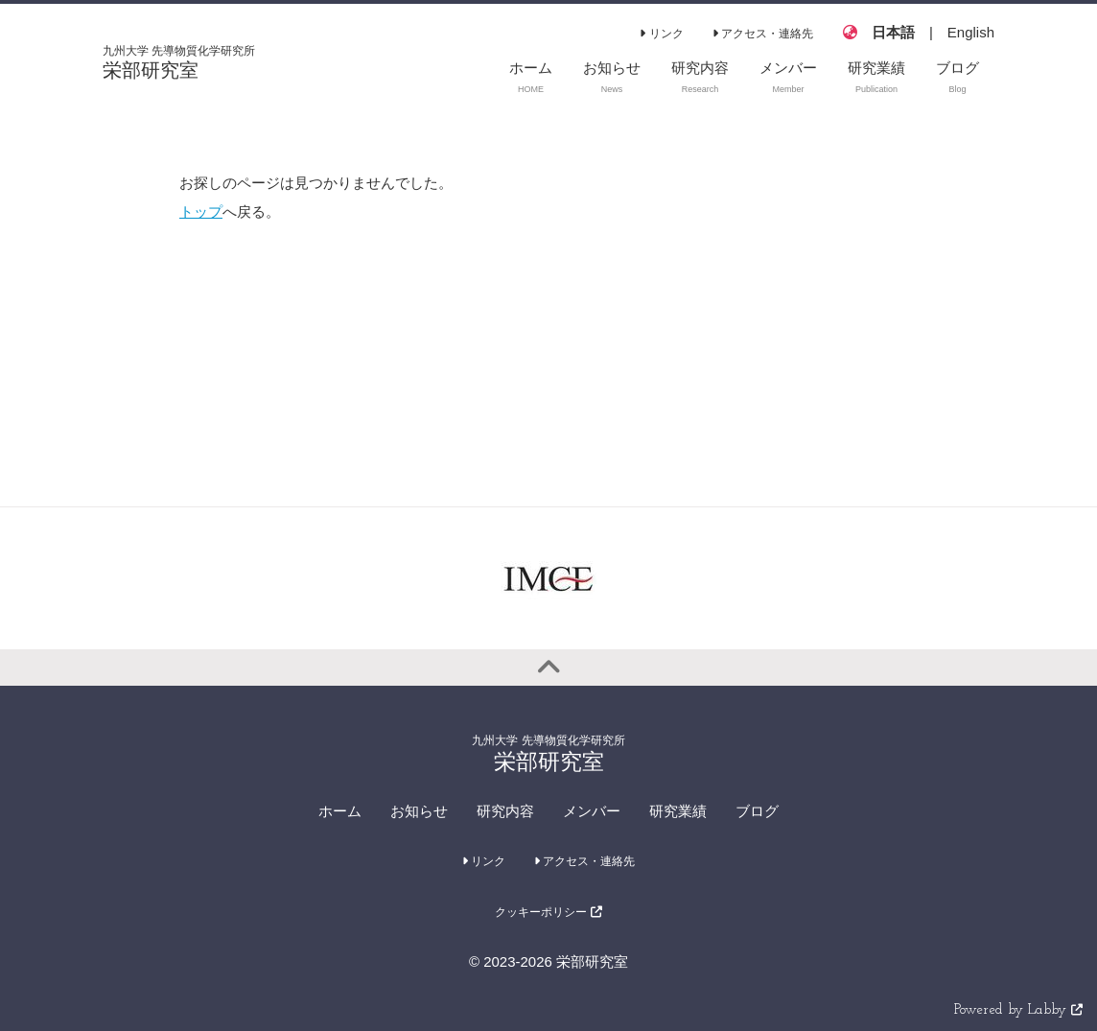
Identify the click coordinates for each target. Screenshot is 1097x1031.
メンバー (591, 811)
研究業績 (678, 811)
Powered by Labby (1018, 1010)
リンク (661, 33)
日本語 (893, 32)
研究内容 (505, 811)
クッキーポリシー (548, 912)
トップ (200, 211)
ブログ (757, 811)
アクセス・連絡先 (762, 33)
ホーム (340, 811)
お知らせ (419, 811)
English (970, 32)
